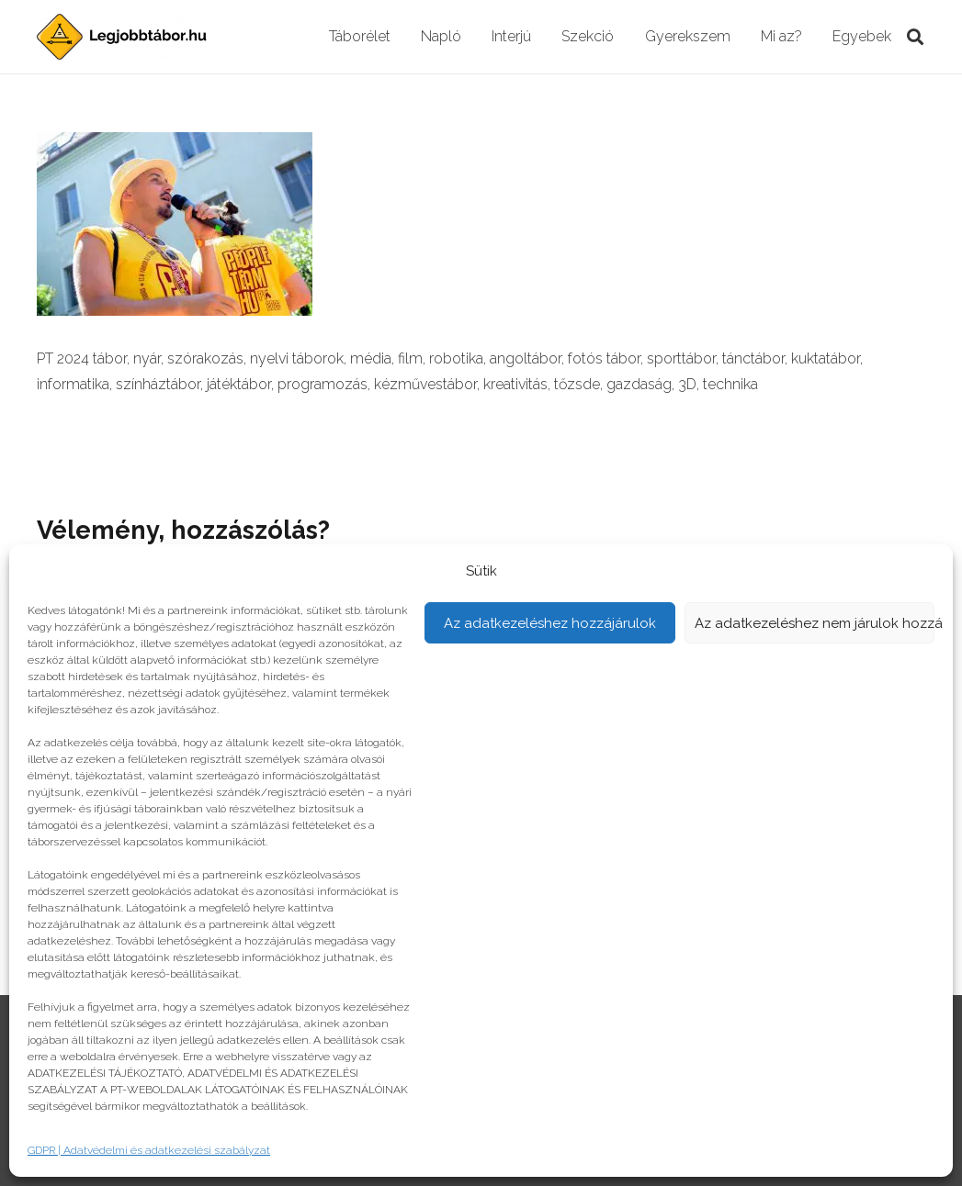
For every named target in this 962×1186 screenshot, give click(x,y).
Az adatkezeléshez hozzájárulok (550, 623)
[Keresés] (915, 37)
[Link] (122, 37)
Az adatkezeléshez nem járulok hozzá (815, 623)
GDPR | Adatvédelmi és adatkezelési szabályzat (149, 1150)
